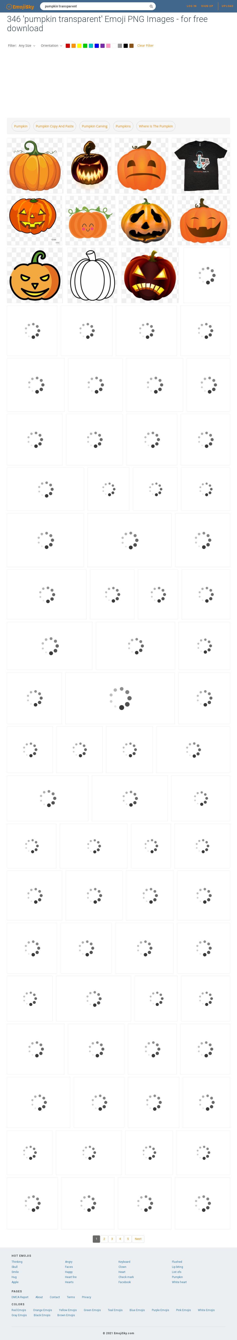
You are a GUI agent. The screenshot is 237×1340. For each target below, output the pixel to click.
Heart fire (71, 1277)
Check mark (126, 1277)
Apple (15, 1282)
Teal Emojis (115, 1310)
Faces (69, 1267)
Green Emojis (92, 1310)
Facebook (124, 1282)
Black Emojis (42, 1315)
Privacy (86, 1297)
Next (138, 1239)
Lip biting (177, 1267)
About (39, 1297)
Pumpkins (123, 126)
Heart (121, 1272)
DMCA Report (20, 1297)
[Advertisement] (118, 83)
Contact (55, 1297)
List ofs (176, 1272)
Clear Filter (145, 45)
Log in (191, 6)
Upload (228, 6)
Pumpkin (21, 126)
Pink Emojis (183, 1310)
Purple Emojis (160, 1310)
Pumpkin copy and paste (55, 126)
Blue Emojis (137, 1310)
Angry (68, 1261)
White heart (179, 1282)
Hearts (69, 1282)
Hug (14, 1277)
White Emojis (206, 1310)
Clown (122, 1267)
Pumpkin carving (95, 126)
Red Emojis (19, 1310)
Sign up (207, 6)
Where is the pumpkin (156, 126)
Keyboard (124, 1261)
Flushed (177, 1261)
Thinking (17, 1261)
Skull (15, 1267)
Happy (69, 1272)
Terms (71, 1297)
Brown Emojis (66, 1315)
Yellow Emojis (68, 1310)
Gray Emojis (19, 1315)
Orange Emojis (42, 1310)
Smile (15, 1272)
